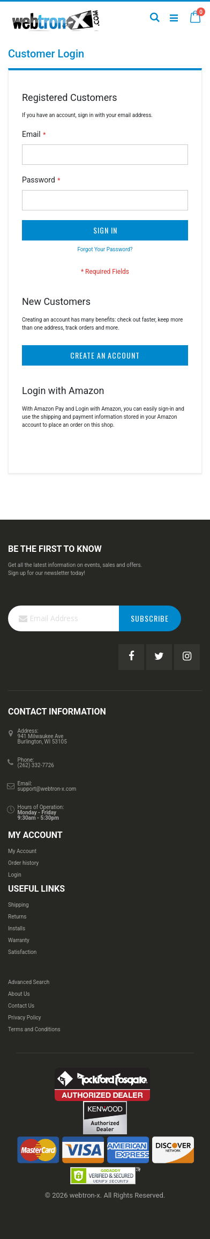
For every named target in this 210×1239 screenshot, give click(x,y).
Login (14, 875)
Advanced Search (28, 982)
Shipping (18, 905)
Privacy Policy (24, 1018)
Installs (16, 928)
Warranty (18, 940)
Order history (23, 863)
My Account (22, 851)
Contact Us (21, 1006)
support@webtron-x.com (47, 789)
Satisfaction (22, 952)
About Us (19, 994)
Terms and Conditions (34, 1029)
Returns (17, 917)
